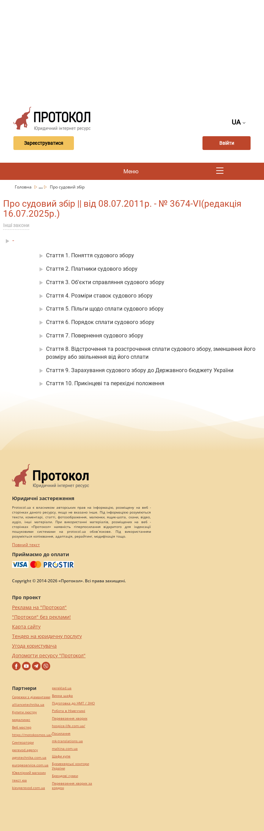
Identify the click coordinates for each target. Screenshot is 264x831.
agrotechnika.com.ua (29, 757)
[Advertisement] (136, 51)
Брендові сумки (65, 776)
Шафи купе (61, 756)
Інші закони (16, 225)
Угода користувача (34, 646)
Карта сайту (26, 626)
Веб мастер (21, 727)
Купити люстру (24, 712)
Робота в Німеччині (68, 711)
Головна (24, 187)
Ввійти (226, 143)
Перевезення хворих (69, 718)
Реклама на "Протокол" (39, 607)
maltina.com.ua (65, 748)
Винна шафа (62, 695)
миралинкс (21, 719)
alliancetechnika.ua (28, 704)
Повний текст (26, 545)
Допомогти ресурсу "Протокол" (49, 655)
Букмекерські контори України (70, 766)
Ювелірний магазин (29, 772)
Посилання (61, 733)
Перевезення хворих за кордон (72, 785)
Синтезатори (23, 742)
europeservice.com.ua (30, 765)
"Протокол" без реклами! (41, 617)
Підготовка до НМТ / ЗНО (73, 703)
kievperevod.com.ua (28, 788)
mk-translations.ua (67, 741)
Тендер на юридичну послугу (47, 636)
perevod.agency (25, 750)
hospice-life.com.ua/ (68, 726)
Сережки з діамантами (31, 697)
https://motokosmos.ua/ (32, 735)
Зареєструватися (43, 143)
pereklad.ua (62, 688)
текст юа (19, 780)
